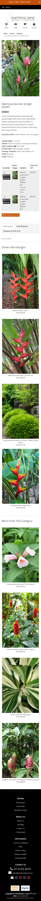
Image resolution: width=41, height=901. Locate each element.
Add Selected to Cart (10, 215)
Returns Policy (20, 850)
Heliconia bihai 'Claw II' (20, 310)
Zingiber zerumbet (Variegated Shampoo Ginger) (20, 779)
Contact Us (21, 828)
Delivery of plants (20, 854)
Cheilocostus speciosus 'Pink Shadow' (21, 584)
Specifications (22, 226)
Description (8, 226)
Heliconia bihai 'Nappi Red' (20, 505)
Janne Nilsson (30, 898)
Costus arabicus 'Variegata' (20, 714)
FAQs (20, 847)
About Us (20, 821)
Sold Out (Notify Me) (6, 177)
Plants (12, 34)
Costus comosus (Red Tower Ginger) (21, 649)
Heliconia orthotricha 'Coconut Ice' (20, 375)
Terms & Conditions (20, 843)
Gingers (19, 34)
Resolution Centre (20, 810)
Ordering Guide (20, 858)
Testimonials (20, 832)
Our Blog (20, 825)
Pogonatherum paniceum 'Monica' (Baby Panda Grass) (20, 441)
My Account (20, 802)
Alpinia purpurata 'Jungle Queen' (17, 36)
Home (5, 34)
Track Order (20, 806)
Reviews (11, 231)
